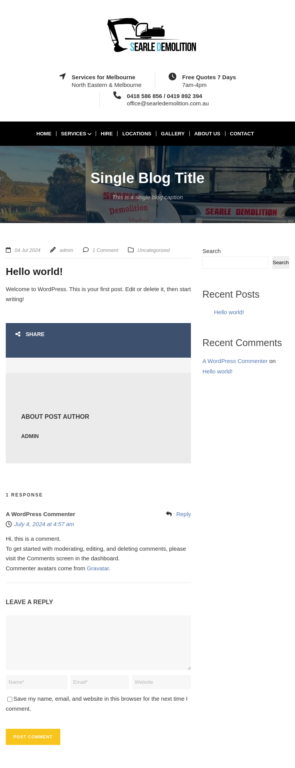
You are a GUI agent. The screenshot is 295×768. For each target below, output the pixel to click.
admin (66, 250)
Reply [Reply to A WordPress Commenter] (183, 514)
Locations (136, 133)
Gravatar (98, 568)
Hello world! (229, 312)
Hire (107, 133)
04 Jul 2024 (27, 250)
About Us (207, 133)
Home (43, 133)
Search (211, 251)
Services (73, 133)
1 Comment (105, 250)
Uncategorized (154, 250)
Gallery (173, 133)
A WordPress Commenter (40, 514)
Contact (242, 133)
